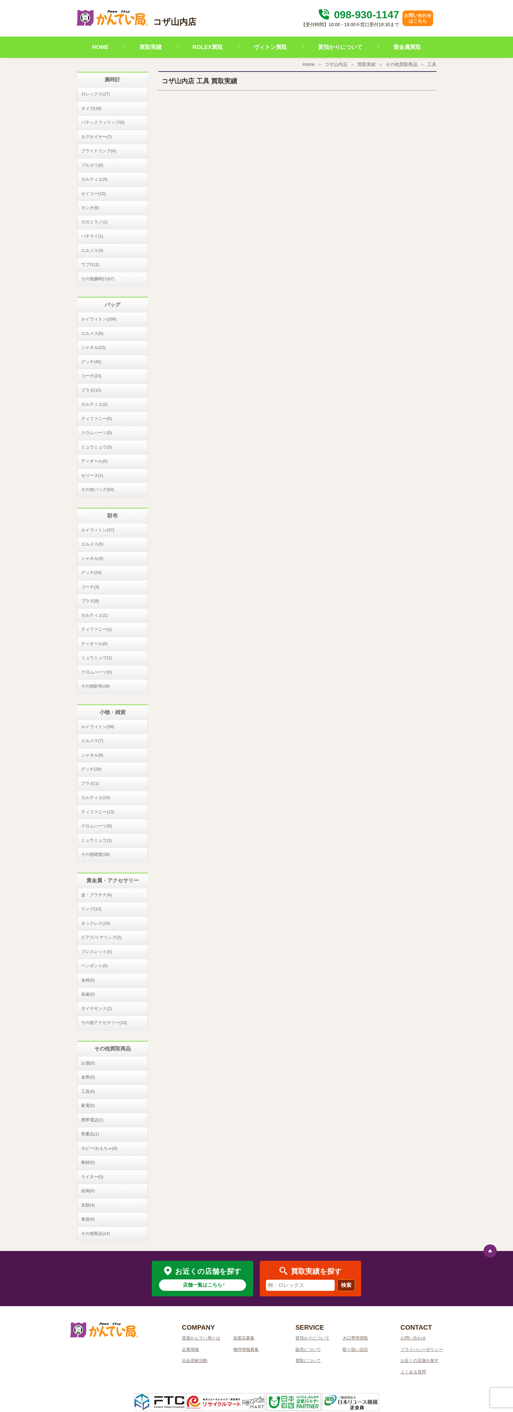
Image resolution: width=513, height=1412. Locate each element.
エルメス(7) (92, 740)
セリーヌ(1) (92, 475)
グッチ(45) (91, 361)
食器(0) (88, 1219)
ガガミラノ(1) (94, 221)
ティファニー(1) (96, 629)
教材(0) (88, 1162)
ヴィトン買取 (270, 47)
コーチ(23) (91, 375)
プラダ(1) (90, 783)
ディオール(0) (94, 461)
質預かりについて (340, 47)
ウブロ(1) (90, 264)
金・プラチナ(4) (96, 894)
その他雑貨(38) (95, 854)
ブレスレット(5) (96, 951)
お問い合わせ (413, 1338)
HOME (100, 47)
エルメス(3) (92, 250)
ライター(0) (92, 1176)
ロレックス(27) (95, 93)
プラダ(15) (91, 390)
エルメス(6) (92, 333)
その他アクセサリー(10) (104, 1022)
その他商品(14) (95, 1233)
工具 (431, 64)
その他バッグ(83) (97, 489)
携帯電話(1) (92, 1119)
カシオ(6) (90, 207)
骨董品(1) (90, 1133)
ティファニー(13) (97, 811)
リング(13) (91, 908)
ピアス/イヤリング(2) (101, 937)
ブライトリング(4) (98, 150)
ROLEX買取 (208, 47)
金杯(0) (88, 980)
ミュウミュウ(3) (96, 447)
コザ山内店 (336, 64)
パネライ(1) (92, 236)
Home (309, 64)
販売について (308, 1349)
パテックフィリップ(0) (103, 122)
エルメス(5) (92, 544)
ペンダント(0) (94, 965)
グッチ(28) (91, 769)
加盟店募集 (244, 1338)
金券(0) (88, 1077)
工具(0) (88, 1091)
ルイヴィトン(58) (97, 726)
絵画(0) (88, 1190)
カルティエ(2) (94, 404)
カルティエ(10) (95, 797)
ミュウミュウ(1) (96, 657)
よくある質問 (413, 1372)
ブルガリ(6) (92, 165)
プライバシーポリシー (421, 1349)
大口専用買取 (355, 1338)
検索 (346, 1285)
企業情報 (190, 1349)
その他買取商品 (401, 64)
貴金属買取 (407, 47)
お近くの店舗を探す (419, 1360)
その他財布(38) (95, 686)
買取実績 (150, 47)
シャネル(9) (92, 558)
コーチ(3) (90, 586)
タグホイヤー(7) (96, 136)
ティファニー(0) (96, 418)
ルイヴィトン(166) (98, 318)
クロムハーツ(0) (96, 432)
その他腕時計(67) (97, 278)
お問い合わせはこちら (418, 18)
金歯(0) (88, 994)
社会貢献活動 (194, 1360)
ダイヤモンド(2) (96, 1008)
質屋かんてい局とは (201, 1338)
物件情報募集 (246, 1349)
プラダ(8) (90, 600)
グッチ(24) (91, 572)
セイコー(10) (93, 193)
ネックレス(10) (95, 923)
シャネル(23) (93, 347)
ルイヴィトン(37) (97, 529)
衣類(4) (88, 1205)
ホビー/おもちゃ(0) (99, 1148)
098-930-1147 (358, 15)
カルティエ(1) (94, 615)
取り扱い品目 (355, 1349)
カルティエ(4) (94, 179)
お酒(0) (88, 1063)
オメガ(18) (91, 108)
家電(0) (88, 1105)
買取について (308, 1360)
